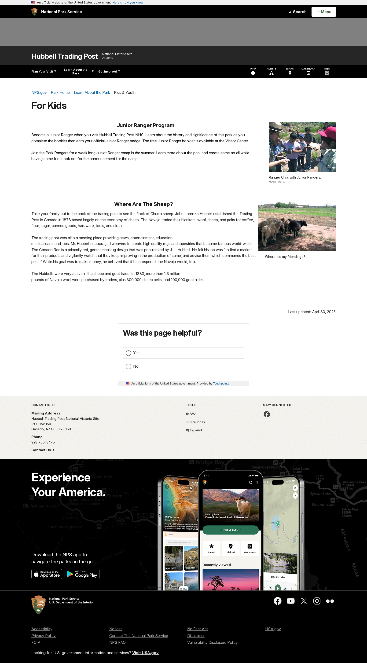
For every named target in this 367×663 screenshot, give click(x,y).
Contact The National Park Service (138, 635)
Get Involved (109, 71)
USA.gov (273, 628)
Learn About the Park (79, 71)
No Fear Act (197, 628)
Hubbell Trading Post (64, 56)
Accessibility (41, 628)
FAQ (191, 413)
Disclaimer (196, 635)
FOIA (35, 642)
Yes (136, 352)
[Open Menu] (324, 12)
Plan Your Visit (43, 71)
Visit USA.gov (145, 652)
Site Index (195, 422)
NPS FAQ (117, 642)
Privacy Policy (43, 635)
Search (297, 11)
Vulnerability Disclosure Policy (212, 642)
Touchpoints (221, 383)
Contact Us (41, 450)
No (136, 366)
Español (194, 430)
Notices (115, 628)
